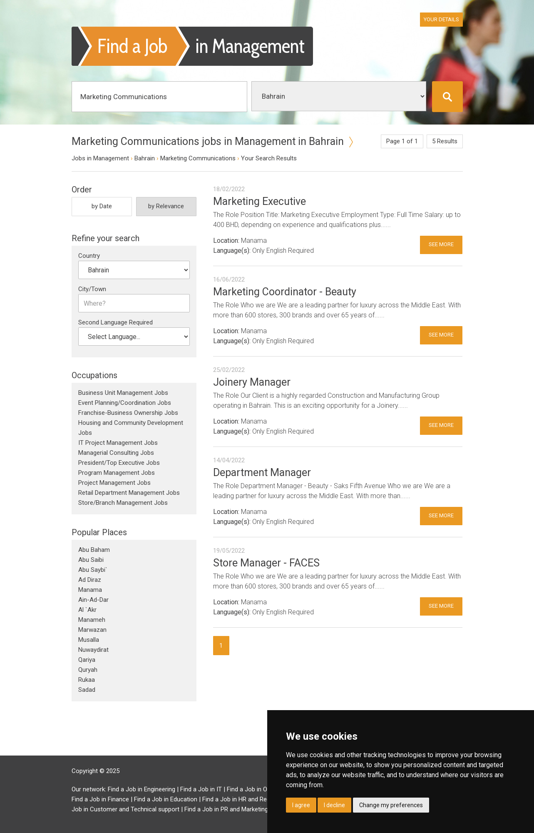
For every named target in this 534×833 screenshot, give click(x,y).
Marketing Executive (259, 201)
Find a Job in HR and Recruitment (247, 799)
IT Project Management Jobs (118, 442)
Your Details (441, 19)
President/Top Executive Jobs (119, 462)
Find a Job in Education (165, 799)
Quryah (87, 669)
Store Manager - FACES (266, 563)
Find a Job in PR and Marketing (226, 809)
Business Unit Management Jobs (123, 393)
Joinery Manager (252, 382)
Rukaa (86, 679)
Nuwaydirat (93, 649)
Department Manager (262, 472)
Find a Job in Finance (100, 799)
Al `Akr (87, 610)
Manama (90, 590)
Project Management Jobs (114, 482)
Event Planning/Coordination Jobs (124, 403)
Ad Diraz (89, 580)
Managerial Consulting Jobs (116, 452)
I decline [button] (334, 805)
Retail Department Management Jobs (129, 492)
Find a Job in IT (201, 789)
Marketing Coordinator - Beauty (284, 292)
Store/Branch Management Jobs (123, 502)
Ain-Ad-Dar (93, 600)
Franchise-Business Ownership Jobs (128, 412)
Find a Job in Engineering (141, 789)
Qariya (86, 659)
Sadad (86, 689)
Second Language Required (115, 322)
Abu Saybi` (92, 570)
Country (89, 255)
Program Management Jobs (116, 472)
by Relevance (166, 206)
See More (441, 244)
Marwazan (92, 629)
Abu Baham (94, 550)
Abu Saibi (91, 560)
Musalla (88, 639)
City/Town (92, 289)
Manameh (91, 620)
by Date (102, 206)
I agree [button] (301, 805)
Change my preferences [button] (391, 805)
